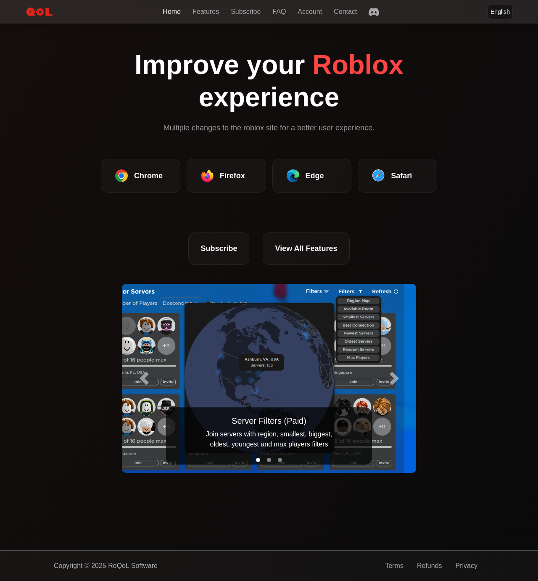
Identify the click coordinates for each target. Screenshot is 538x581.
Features (206, 11)
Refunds (429, 565)
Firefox (223, 175)
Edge (305, 175)
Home (172, 11)
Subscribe (246, 11)
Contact (345, 11)
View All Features (306, 248)
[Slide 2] (269, 460)
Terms (394, 565)
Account (310, 11)
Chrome (139, 175)
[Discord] (373, 12)
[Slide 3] (280, 460)
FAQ (279, 11)
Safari (392, 175)
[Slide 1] (258, 460)
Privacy (466, 565)
